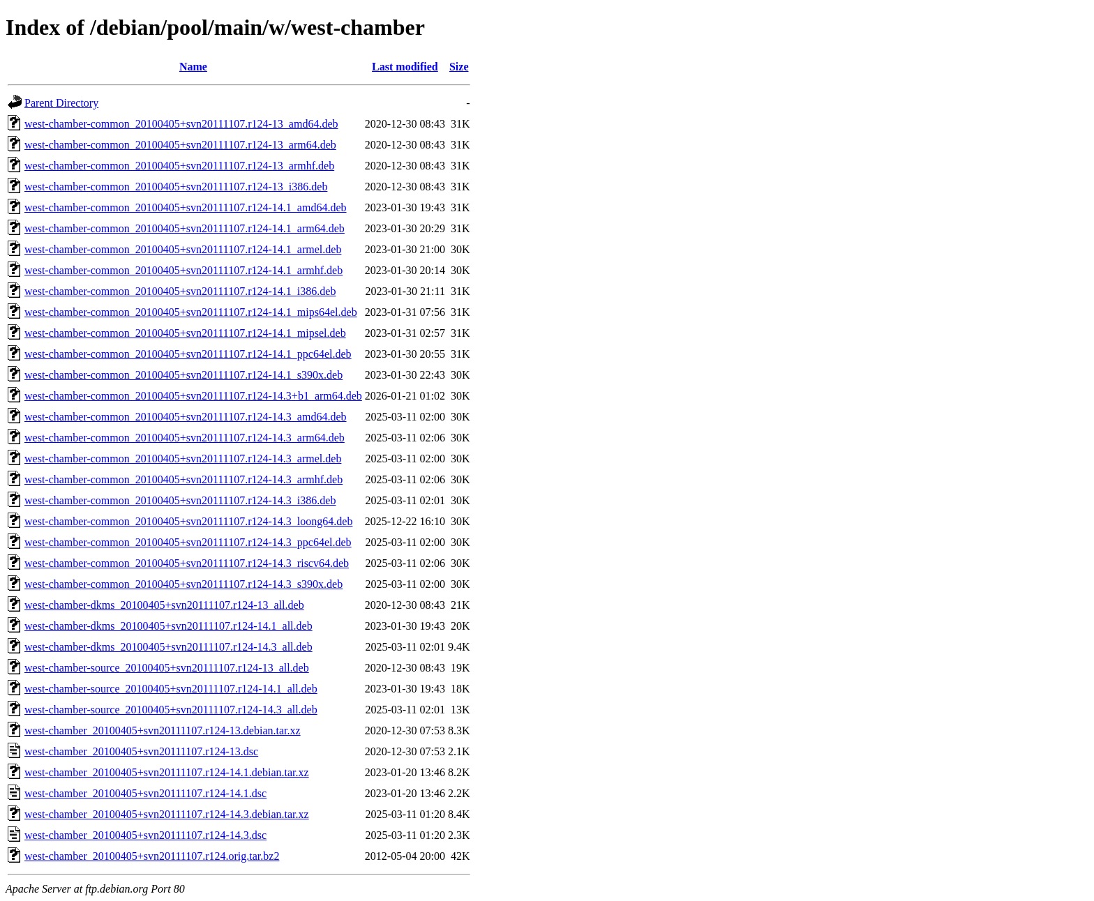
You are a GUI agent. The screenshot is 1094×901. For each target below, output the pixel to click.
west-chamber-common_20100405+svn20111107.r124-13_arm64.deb (180, 145)
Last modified (405, 67)
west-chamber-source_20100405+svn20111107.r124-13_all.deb (166, 668)
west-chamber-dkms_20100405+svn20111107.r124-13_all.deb (164, 605)
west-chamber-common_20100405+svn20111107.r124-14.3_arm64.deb (184, 438)
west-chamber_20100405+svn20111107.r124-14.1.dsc (145, 793)
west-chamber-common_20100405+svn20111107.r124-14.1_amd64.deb (185, 207)
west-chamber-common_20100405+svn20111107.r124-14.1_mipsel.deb (185, 333)
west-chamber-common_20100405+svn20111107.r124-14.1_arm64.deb (184, 228)
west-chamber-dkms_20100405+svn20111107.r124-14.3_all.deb (168, 647)
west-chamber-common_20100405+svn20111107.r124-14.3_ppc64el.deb (188, 542)
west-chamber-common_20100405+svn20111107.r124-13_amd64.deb (181, 124)
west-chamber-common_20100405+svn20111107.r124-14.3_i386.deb (180, 500)
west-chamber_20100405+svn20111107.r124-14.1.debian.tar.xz (166, 772)
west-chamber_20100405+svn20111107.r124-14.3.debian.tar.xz (166, 814)
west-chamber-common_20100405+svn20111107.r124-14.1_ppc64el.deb (188, 354)
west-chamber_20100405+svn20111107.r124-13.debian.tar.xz (162, 730)
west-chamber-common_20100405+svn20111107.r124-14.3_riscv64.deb (186, 563)
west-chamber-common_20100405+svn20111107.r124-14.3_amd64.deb (185, 417)
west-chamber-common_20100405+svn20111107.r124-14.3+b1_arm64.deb (193, 396)
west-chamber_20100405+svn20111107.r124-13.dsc (141, 751)
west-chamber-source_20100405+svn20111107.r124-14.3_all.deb (170, 710)
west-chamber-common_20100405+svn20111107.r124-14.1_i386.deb (180, 291)
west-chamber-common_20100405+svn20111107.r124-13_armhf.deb (179, 166)
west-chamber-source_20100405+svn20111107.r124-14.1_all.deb (170, 689)
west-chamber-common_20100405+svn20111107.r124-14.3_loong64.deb (188, 521)
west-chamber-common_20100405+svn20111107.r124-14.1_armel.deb (182, 249)
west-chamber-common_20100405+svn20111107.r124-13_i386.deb (175, 186)
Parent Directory (61, 103)
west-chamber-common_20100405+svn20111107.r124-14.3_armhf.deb (183, 479)
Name (193, 67)
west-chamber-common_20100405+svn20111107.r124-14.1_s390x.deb (183, 375)
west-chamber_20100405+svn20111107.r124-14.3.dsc (145, 835)
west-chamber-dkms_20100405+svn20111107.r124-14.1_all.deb (168, 626)
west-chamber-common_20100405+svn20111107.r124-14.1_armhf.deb (183, 270)
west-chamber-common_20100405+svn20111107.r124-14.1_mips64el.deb (190, 312)
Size (459, 67)
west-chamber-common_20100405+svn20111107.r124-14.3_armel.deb (182, 458)
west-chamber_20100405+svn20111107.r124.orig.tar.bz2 (151, 856)
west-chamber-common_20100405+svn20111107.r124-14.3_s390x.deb (183, 584)
